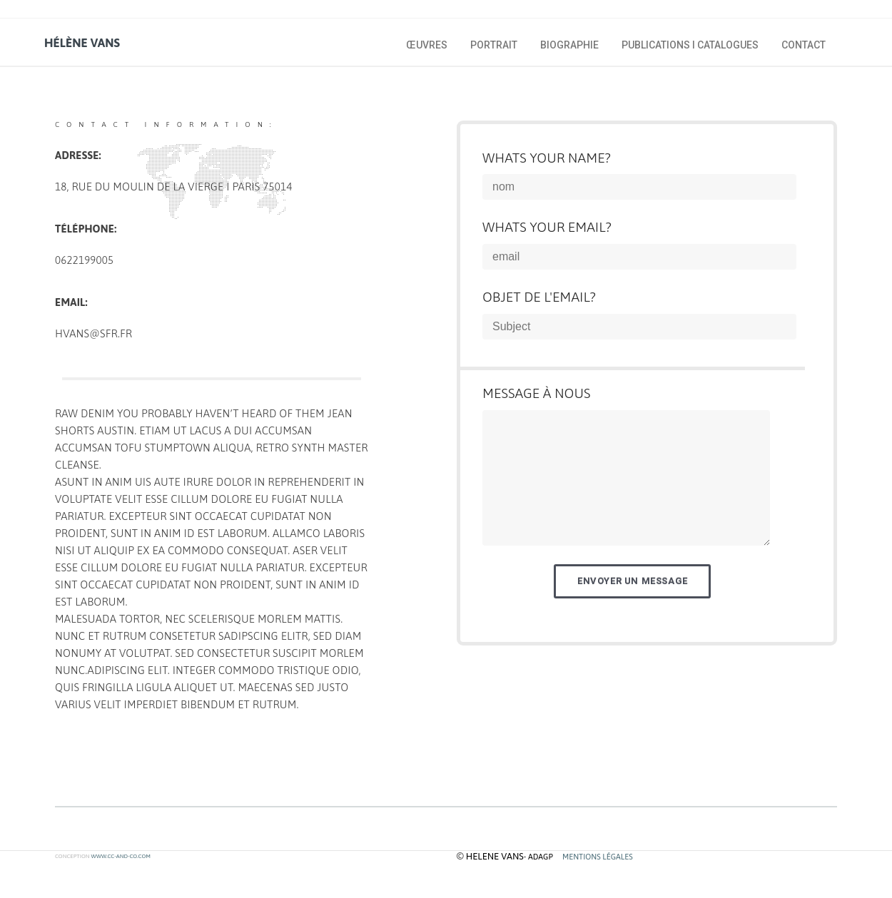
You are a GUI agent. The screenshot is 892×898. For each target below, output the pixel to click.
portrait (493, 45)
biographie (569, 45)
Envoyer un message (632, 581)
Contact (803, 45)
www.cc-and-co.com (121, 856)
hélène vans (82, 43)
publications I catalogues (690, 45)
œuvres (426, 45)
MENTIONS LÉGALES (597, 856)
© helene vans (490, 856)
